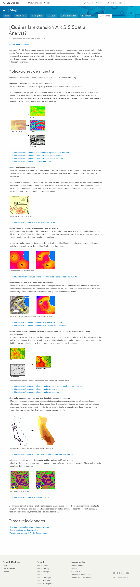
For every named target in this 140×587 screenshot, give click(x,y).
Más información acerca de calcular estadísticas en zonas (36, 392)
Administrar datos (68, 16)
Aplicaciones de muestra (19, 44)
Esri (132, 3)
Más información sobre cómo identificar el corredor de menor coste (40, 325)
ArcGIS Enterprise (44, 572)
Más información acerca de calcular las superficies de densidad (38, 156)
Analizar (51, 16)
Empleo (74, 569)
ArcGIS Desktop (43, 569)
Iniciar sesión (116, 3)
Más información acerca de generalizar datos (31, 497)
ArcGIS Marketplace (44, 584)
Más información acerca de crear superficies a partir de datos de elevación (42, 153)
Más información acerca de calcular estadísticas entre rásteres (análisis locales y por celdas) (49, 386)
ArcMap (10, 10)
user (98, 2)
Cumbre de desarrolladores (81, 578)
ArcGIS (40, 575)
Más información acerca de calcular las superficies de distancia (38, 159)
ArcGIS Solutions (43, 581)
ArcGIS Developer (44, 578)
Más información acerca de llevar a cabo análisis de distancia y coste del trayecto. (45, 277)
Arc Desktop (11, 2)
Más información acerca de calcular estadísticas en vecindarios (38, 389)
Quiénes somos (77, 566)
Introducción (21, 16)
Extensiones (105, 16)
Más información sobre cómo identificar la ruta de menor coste (38, 322)
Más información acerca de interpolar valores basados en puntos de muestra (43, 454)
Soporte (47, 3)
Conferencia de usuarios (80, 575)
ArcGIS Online (42, 566)
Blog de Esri (75, 572)
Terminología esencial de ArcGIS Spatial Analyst (28, 533)
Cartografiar (37, 16)
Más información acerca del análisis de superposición (34, 222)
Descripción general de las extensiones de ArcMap (29, 527)
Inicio (7, 16)
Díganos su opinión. (122, 578)
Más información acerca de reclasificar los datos (32, 162)
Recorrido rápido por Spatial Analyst (24, 530)
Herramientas (87, 16)
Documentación (35, 3)
